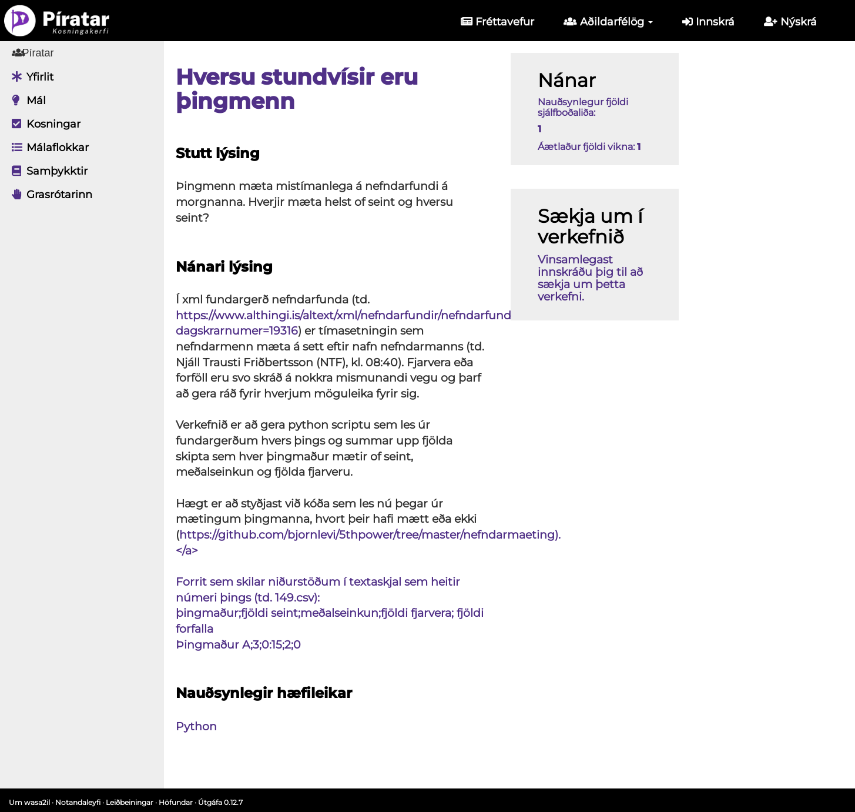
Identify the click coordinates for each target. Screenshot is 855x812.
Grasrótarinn (49, 194)
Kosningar (43, 124)
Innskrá (708, 21)
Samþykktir (47, 171)
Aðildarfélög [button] (608, 21)
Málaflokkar (47, 147)
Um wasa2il (29, 802)
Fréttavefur (497, 21)
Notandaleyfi (77, 802)
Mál (26, 100)
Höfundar (176, 802)
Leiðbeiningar (129, 802)
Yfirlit (29, 77)
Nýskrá (790, 21)
